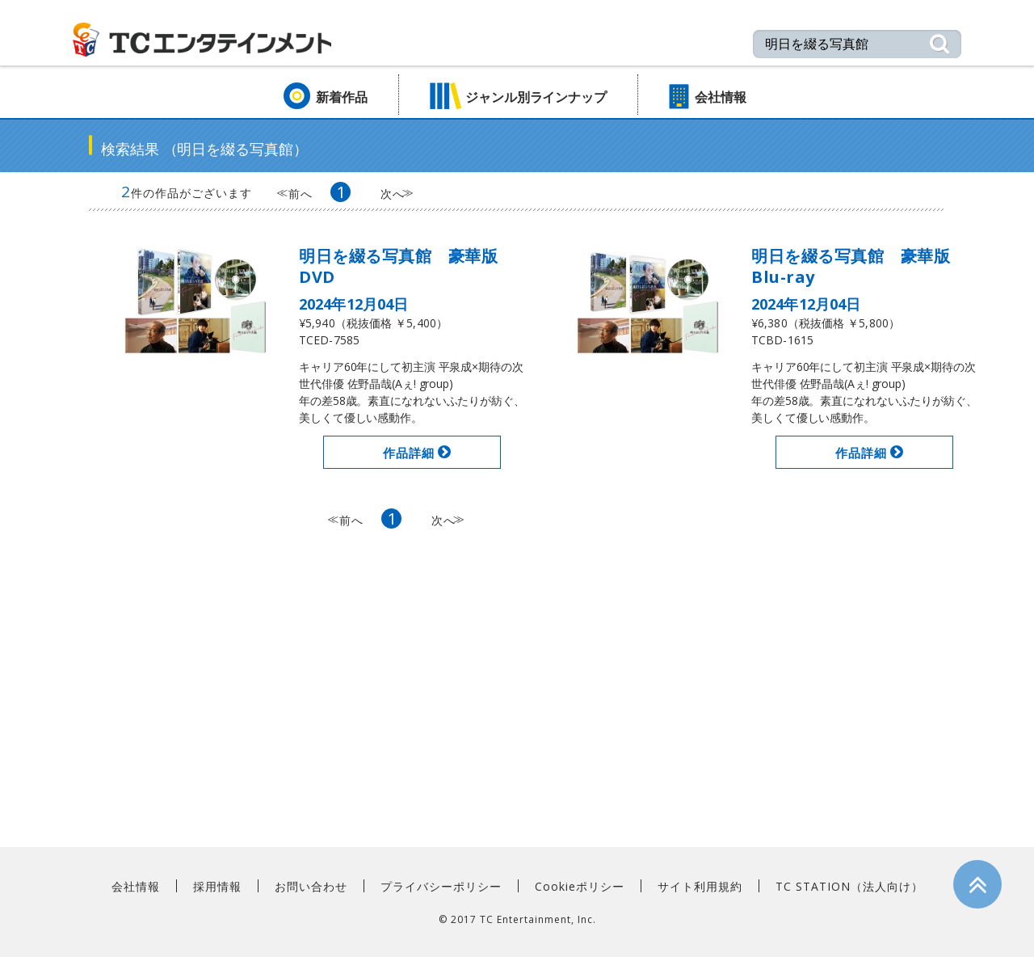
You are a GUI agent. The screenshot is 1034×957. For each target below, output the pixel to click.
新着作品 (342, 97)
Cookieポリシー (579, 885)
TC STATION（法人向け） (849, 885)
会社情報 (720, 97)
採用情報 (217, 885)
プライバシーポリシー (441, 885)
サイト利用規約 (700, 885)
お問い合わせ (311, 885)
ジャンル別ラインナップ (536, 97)
